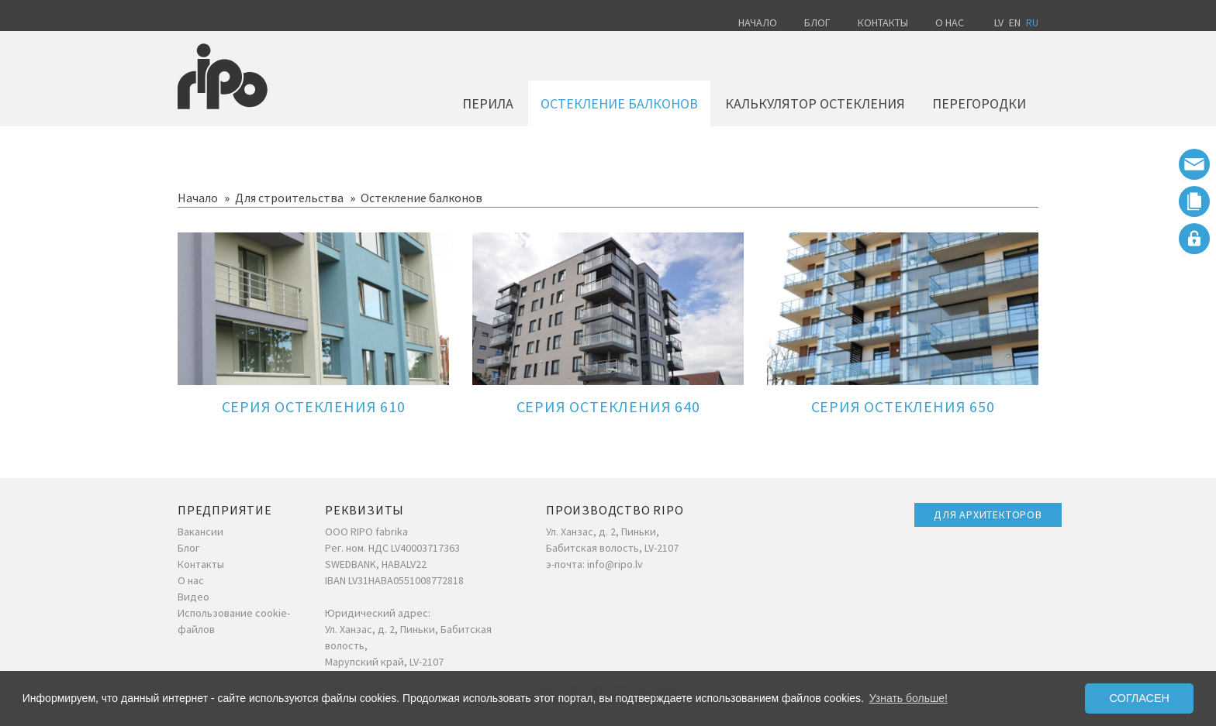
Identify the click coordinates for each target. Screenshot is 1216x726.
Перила (487, 103)
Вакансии (200, 531)
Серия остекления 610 (314, 406)
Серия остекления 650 (903, 406)
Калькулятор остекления (815, 103)
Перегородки (979, 103)
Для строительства (289, 197)
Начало (757, 22)
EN (1015, 22)
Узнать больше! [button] (908, 698)
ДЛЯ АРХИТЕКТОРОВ (988, 514)
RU (1032, 22)
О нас (949, 22)
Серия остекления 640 (608, 406)
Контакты (883, 22)
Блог (817, 22)
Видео (193, 597)
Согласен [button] (1139, 698)
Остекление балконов (619, 103)
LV (999, 22)
